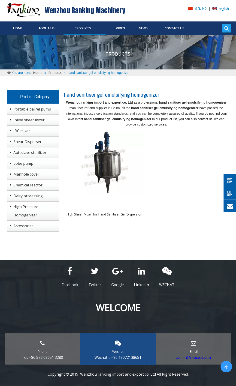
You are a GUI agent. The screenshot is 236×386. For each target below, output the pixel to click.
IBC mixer (21, 130)
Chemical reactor (27, 185)
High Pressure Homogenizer (25, 211)
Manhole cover (26, 174)
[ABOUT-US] (118, 52)
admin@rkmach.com (193, 357)
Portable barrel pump (32, 109)
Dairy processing (28, 195)
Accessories (23, 225)
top (226, 366)
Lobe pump (23, 163)
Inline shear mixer (29, 120)
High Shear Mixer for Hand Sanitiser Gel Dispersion (104, 214)
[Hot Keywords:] (226, 28)
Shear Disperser (27, 141)
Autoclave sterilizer (29, 152)
